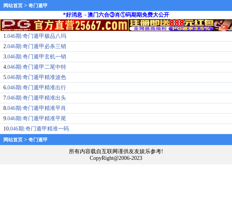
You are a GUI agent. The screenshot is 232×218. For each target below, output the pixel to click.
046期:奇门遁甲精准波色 (37, 77)
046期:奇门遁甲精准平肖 (37, 108)
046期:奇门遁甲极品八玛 (37, 36)
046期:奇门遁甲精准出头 (37, 98)
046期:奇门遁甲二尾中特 (37, 67)
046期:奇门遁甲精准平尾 (37, 118)
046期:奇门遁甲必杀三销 (37, 46)
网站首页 (13, 5)
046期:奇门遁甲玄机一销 (37, 57)
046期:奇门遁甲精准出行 (37, 87)
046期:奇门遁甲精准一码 (39, 129)
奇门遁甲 (38, 5)
